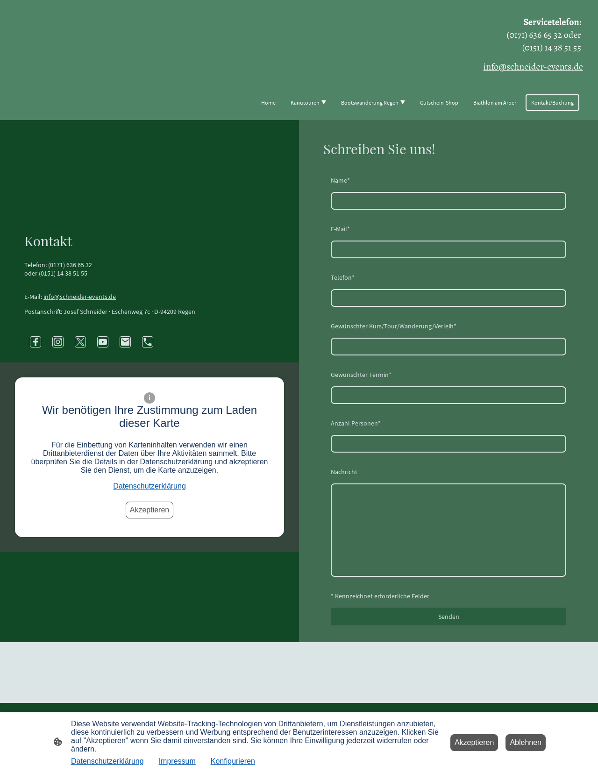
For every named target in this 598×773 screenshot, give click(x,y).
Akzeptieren (150, 510)
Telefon (343, 277)
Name (340, 180)
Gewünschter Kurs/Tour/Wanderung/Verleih (393, 326)
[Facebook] (35, 341)
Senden (448, 616)
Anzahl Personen (356, 423)
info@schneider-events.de (79, 296)
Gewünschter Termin (361, 374)
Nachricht (344, 472)
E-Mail (340, 229)
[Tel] (147, 341)
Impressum (177, 761)
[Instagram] (58, 341)
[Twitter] (80, 341)
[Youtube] (102, 341)
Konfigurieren (233, 761)
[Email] (125, 341)
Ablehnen (525, 742)
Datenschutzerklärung (149, 486)
